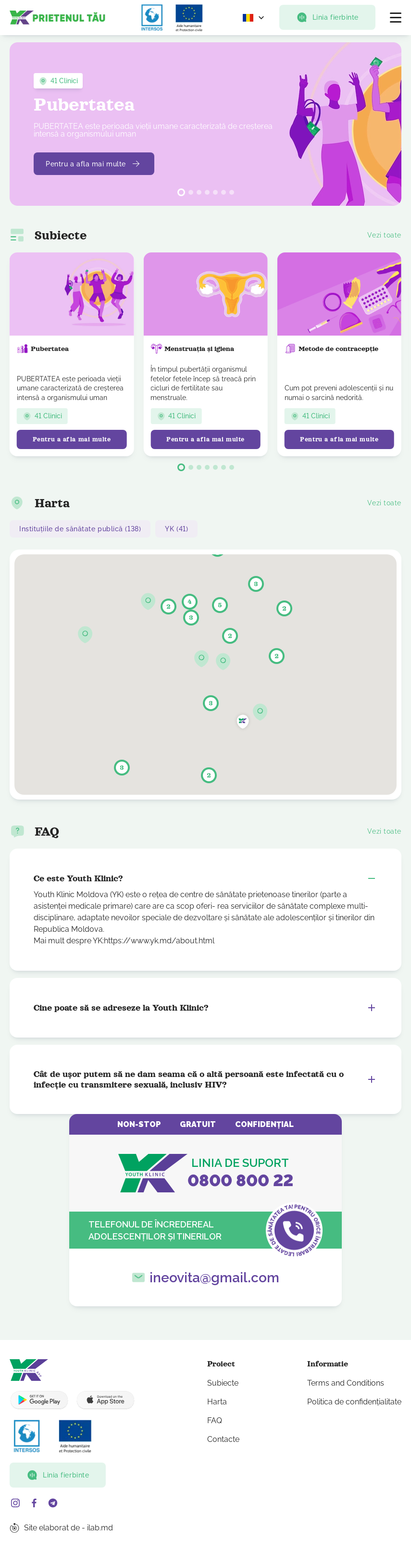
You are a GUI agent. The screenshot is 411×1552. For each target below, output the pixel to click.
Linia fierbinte (327, 17)
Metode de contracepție (331, 348)
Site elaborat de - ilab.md (68, 1527)
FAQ (214, 1420)
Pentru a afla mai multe (97, 164)
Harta (217, 1401)
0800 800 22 (240, 1180)
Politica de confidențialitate (354, 1401)
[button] (181, 192)
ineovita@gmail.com (214, 1278)
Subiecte (222, 1383)
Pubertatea (43, 348)
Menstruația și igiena (192, 348)
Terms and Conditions (345, 1383)
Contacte (223, 1439)
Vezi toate (384, 235)
